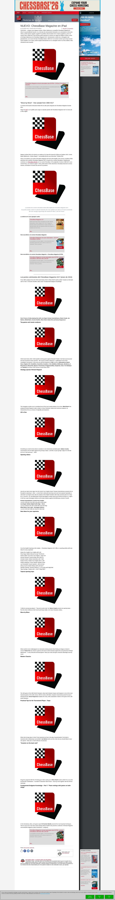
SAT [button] (37, 12)
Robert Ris (32, 847)
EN (60, 20)
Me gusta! (65, 28)
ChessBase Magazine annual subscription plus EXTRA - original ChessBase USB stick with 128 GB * (46, 258)
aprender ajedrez (47, 12)
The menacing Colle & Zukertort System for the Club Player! (88, 63)
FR (63, 20)
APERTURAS (31, 12)
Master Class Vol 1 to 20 (88, 879)
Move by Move (26, 847)
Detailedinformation (90, 897)
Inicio (24, 12)
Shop (18, 12)
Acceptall (109, 897)
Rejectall (99, 897)
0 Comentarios (70, 28)
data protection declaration (45, 893)
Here (99, 892)
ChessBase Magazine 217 (37, 219)
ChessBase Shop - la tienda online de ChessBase (38, 859)
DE (59, 20)
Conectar (91, 12)
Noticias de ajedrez (32, 20)
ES (62, 20)
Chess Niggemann (65, 852)
